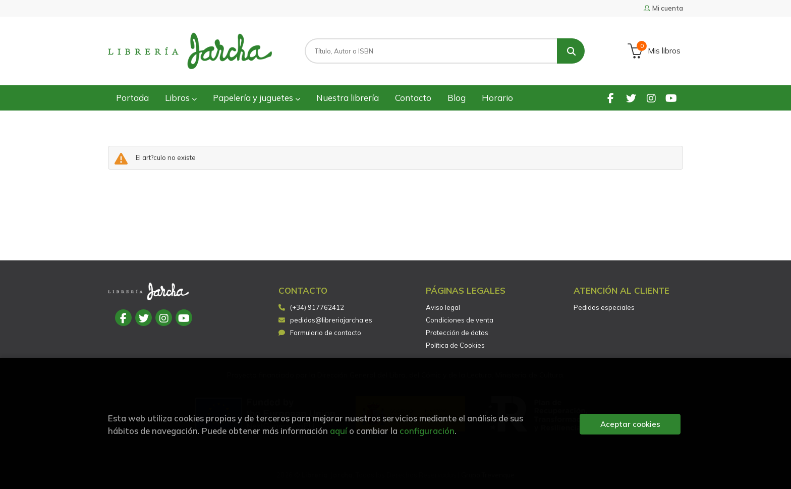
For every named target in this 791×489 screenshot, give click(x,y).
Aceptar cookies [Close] (630, 424)
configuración (427, 430)
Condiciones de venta (459, 320)
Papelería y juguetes (256, 97)
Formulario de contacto (319, 333)
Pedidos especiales (604, 307)
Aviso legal (443, 307)
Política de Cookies (455, 345)
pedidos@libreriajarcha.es (325, 320)
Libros (181, 97)
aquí (338, 430)
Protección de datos (457, 333)
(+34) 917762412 (317, 307)
